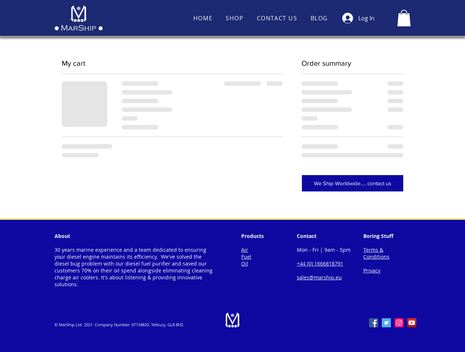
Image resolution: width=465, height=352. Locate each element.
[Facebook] (373, 322)
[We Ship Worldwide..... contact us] (352, 183)
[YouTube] (411, 322)
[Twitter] (386, 322)
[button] (404, 18)
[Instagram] (399, 322)
